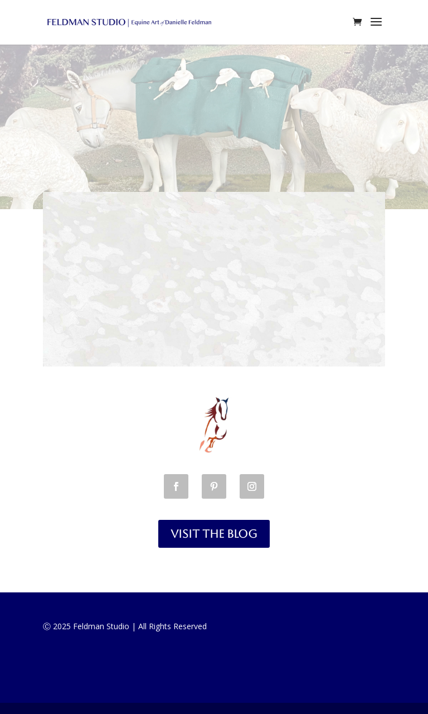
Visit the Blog (214, 534)
